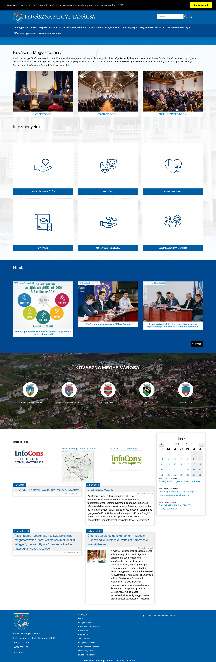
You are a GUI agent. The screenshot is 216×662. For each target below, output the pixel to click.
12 (168, 464)
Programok (83, 634)
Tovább (196, 343)
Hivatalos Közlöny (86, 655)
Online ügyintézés (25, 33)
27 (175, 475)
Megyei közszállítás (150, 27)
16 (194, 464)
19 (168, 469)
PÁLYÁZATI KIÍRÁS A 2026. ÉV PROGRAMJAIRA (175, 507)
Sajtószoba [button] (96, 27)
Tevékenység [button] (129, 27)
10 (200, 459)
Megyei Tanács (85, 622)
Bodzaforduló (107, 393)
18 (162, 469)
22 (187, 469)
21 (181, 469)
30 (194, 475)
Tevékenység (84, 639)
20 (175, 469)
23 (194, 469)
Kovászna (185, 393)
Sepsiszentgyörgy (30, 393)
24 (200, 469)
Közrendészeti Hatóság (88, 647)
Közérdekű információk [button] (72, 27)
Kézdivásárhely (69, 393)
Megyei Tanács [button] (48, 27)
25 (162, 475)
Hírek (34, 27)
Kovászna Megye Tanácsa (60, 17)
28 (181, 475)
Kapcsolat (19, 652)
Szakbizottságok (173, 93)
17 (200, 464)
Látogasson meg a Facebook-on (159, 616)
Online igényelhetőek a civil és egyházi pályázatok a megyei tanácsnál (178, 493)
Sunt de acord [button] (201, 5)
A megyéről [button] (21, 27)
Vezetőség (43, 93)
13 (175, 464)
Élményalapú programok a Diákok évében (180, 481)
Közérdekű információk (88, 626)
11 (162, 464)
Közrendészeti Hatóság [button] (176, 27)
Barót (146, 393)
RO (190, 16)
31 (200, 475)
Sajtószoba (83, 631)
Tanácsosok (108, 93)
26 (168, 475)
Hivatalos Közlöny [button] (50, 33)
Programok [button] (112, 27)
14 (181, 464)
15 (187, 464)
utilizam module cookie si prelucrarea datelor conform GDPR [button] (92, 5)
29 (187, 475)
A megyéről (83, 614)
